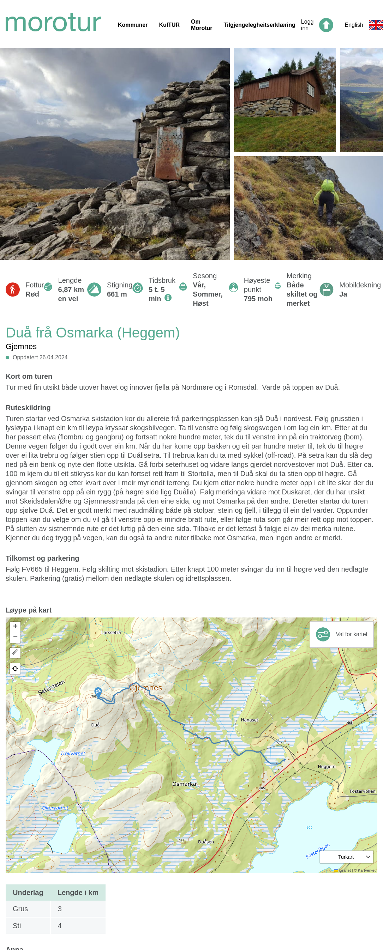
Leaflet (342, 870)
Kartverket (367, 870)
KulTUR (169, 25)
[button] (98, 693)
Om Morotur (201, 25)
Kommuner (133, 25)
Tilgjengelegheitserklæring (259, 25)
